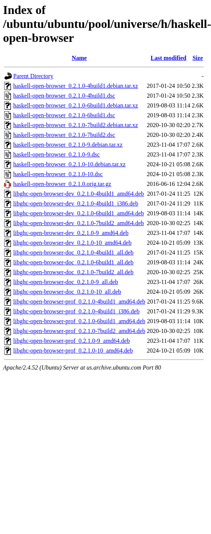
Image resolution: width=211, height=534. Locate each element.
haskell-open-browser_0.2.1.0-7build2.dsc (64, 135)
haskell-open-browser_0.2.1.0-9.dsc (56, 154)
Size (198, 58)
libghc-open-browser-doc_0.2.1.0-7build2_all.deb (73, 272)
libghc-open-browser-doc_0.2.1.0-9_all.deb (65, 282)
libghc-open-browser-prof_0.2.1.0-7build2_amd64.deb (79, 331)
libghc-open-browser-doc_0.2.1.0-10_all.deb (67, 291)
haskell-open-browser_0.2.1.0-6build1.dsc (64, 115)
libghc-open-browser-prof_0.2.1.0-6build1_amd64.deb (79, 321)
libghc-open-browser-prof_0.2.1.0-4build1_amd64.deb (79, 301)
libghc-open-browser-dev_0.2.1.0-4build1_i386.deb (75, 203)
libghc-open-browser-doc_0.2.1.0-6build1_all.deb (73, 262)
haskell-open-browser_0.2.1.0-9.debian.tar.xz (68, 144)
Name (79, 58)
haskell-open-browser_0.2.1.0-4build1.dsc (64, 95)
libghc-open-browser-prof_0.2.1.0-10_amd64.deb (73, 350)
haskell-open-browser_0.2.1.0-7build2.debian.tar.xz (75, 125)
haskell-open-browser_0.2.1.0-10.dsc (58, 174)
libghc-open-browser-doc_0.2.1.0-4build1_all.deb (73, 252)
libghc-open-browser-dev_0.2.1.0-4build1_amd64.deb (78, 193)
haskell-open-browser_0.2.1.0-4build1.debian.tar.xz (75, 86)
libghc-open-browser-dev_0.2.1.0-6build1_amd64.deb (78, 213)
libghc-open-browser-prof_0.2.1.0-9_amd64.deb (71, 341)
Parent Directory (33, 76)
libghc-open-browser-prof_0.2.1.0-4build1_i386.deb (76, 311)
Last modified (168, 58)
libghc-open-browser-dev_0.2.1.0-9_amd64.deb (70, 233)
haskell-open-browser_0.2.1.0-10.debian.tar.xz (69, 164)
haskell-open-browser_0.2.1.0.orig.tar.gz (62, 184)
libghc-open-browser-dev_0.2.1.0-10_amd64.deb (72, 242)
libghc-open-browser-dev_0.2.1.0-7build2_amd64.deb (78, 223)
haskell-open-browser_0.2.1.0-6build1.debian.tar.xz (75, 105)
